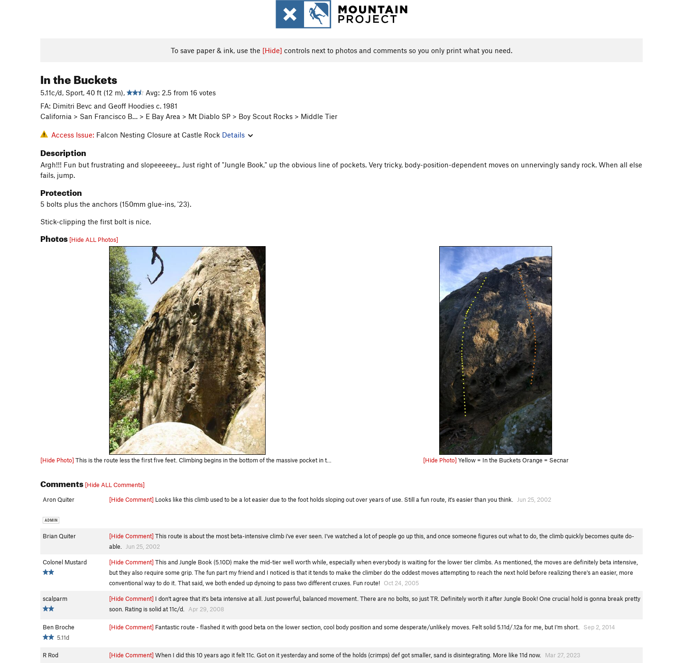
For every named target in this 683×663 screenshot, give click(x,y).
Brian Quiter (59, 536)
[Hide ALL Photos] (93, 239)
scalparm (55, 598)
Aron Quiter (58, 499)
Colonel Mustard (65, 562)
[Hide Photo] (57, 460)
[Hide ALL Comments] (115, 484)
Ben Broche (58, 627)
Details (237, 134)
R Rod (50, 655)
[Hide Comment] (131, 499)
